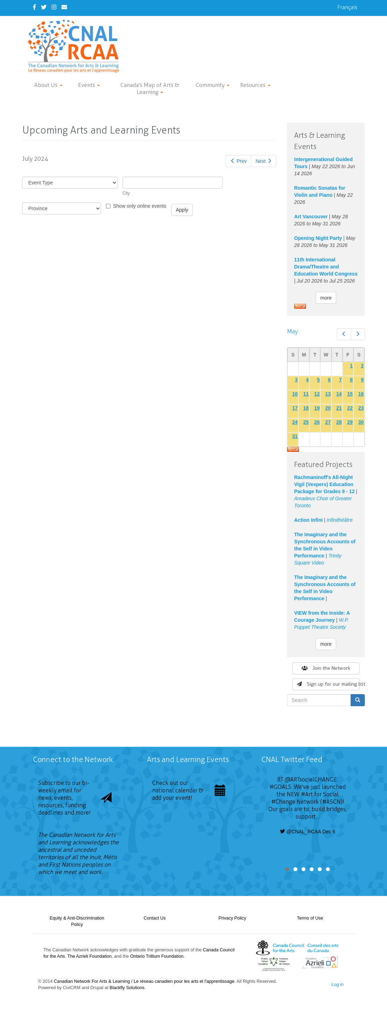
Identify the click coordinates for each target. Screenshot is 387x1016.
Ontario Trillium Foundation (157, 956)
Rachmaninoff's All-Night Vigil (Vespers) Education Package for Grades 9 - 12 (324, 484)
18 (306, 408)
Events (89, 85)
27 (328, 422)
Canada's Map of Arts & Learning (149, 88)
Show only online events (136, 206)
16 (361, 394)
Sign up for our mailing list (328, 684)
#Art (307, 794)
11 (306, 394)
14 (339, 394)
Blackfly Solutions (126, 987)
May (292, 331)
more (326, 298)
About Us (48, 85)
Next (264, 161)
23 (361, 408)
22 (350, 408)
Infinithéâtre (339, 520)
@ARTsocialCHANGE (311, 779)
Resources (255, 85)
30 (361, 422)
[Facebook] (34, 7)
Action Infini (308, 520)
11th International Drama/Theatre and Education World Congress (325, 267)
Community (213, 85)
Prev (238, 161)
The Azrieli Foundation (89, 956)
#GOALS (280, 787)
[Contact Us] (64, 7)
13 (328, 394)
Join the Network (326, 668)
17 (295, 408)
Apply (182, 210)
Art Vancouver (311, 216)
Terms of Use (310, 918)
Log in (338, 984)
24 (295, 422)
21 (339, 408)
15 (350, 394)
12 (317, 394)
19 (317, 408)
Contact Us (155, 918)
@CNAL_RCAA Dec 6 (307, 831)
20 (328, 408)
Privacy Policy (232, 918)
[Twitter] (44, 7)
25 (306, 422)
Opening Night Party (318, 238)
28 (339, 422)
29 (350, 422)
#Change (283, 801)
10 (295, 394)
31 (295, 436)
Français (347, 7)
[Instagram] (54, 7)
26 (317, 422)
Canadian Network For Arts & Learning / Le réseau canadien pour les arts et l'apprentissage (144, 981)
